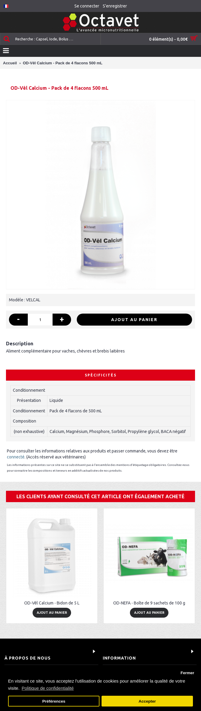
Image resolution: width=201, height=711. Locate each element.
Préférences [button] (53, 701)
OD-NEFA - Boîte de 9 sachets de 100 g (149, 603)
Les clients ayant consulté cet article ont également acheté (100, 496)
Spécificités (100, 375)
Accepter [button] (147, 701)
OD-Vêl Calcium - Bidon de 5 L (51, 603)
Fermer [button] (187, 673)
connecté (15, 457)
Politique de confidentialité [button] (48, 688)
